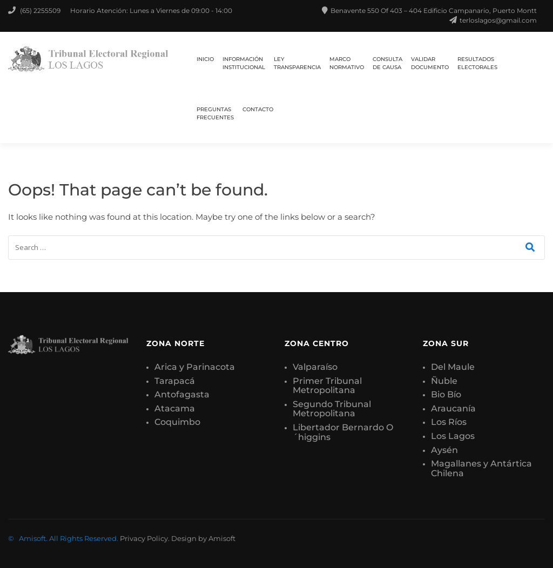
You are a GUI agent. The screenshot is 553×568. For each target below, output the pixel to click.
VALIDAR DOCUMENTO (430, 63)
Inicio (205, 59)
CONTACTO (257, 109)
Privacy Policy (144, 538)
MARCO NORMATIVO (346, 63)
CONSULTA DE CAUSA (387, 63)
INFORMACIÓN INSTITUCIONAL (243, 63)
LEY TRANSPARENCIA (297, 63)
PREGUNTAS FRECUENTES (215, 113)
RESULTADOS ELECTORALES (477, 63)
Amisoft (221, 538)
